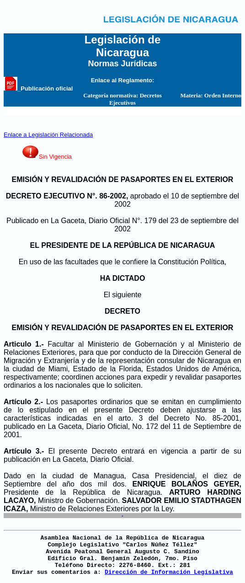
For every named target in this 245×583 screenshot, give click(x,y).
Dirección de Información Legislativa (169, 572)
